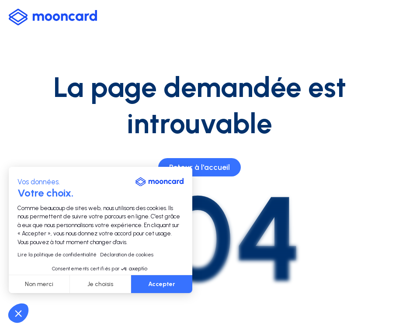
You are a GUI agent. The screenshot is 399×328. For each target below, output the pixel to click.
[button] (18, 313)
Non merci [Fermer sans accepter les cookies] (39, 284)
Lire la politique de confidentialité (57, 255)
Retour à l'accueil (199, 167)
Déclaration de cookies (126, 255)
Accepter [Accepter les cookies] (161, 284)
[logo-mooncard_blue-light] (53, 17)
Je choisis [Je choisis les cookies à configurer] (100, 284)
